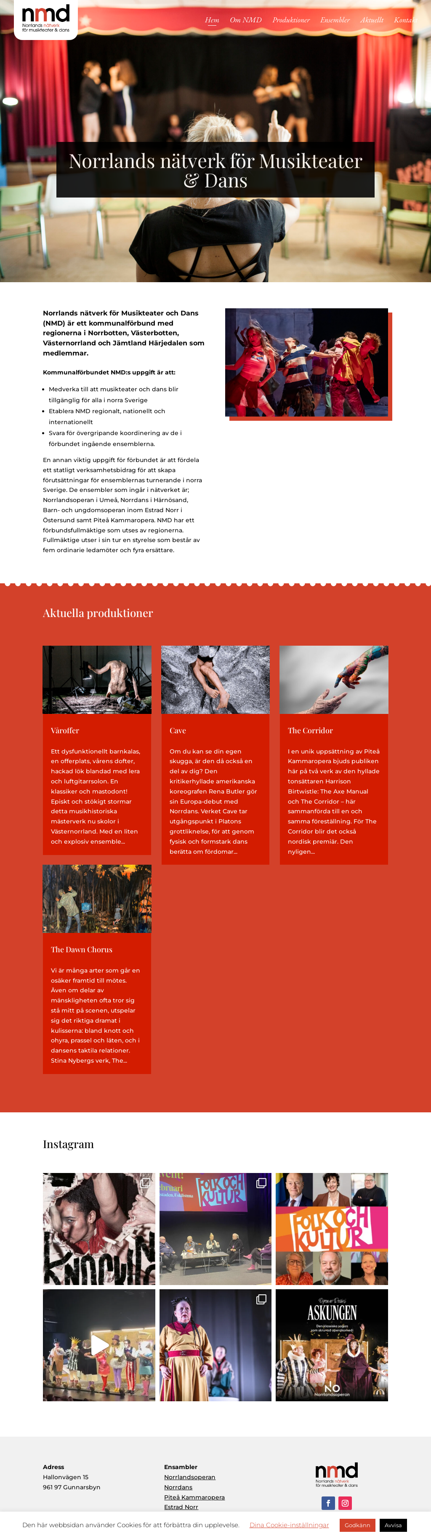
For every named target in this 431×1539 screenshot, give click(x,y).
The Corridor (310, 730)
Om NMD (246, 20)
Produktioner (291, 20)
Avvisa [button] (393, 1525)
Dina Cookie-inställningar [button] (289, 1525)
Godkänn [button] (357, 1525)
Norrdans (178, 1487)
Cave (178, 730)
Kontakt (406, 20)
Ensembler (335, 20)
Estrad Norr (181, 1507)
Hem (212, 20)
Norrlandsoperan (190, 1477)
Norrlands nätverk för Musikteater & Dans (215, 179)
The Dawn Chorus (81, 949)
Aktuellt (371, 20)
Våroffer (65, 730)
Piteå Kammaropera (194, 1497)
